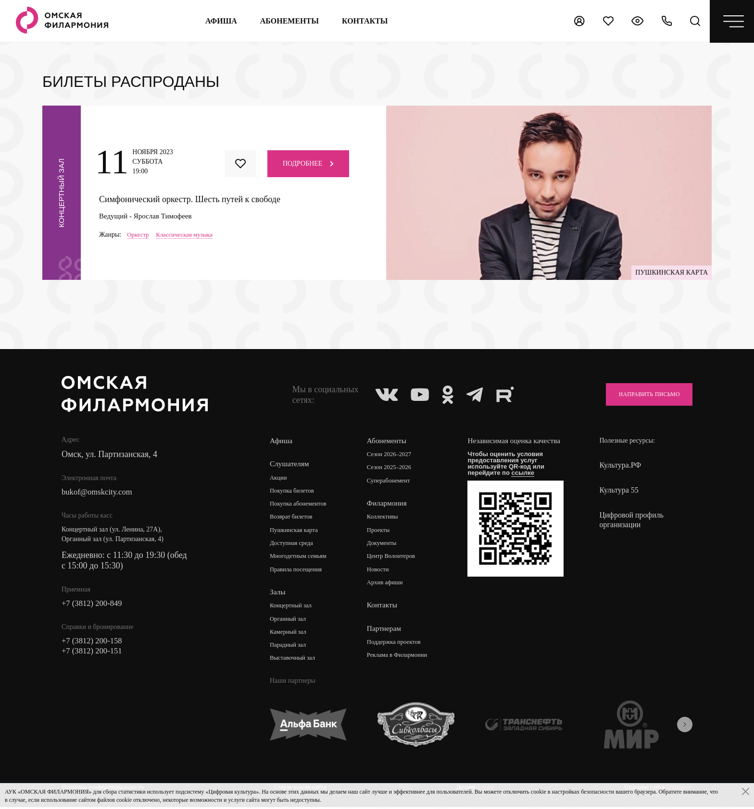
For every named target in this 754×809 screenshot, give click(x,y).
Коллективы (386, 518)
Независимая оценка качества (505, 446)
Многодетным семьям (301, 558)
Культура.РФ (620, 465)
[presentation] (684, 728)
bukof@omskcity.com (100, 492)
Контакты (385, 608)
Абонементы (287, 21)
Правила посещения (298, 572)
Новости (381, 572)
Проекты (381, 531)
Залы (278, 595)
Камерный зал (290, 635)
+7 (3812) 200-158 (94, 643)
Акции (279, 478)
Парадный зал (290, 648)
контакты (363, 21)
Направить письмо (642, 394)
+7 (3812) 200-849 (94, 605)
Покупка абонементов (301, 504)
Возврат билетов (293, 518)
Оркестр (139, 234)
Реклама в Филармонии (402, 658)
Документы (385, 545)
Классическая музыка (189, 234)
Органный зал (290, 622)
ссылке (527, 482)
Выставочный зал (295, 662)
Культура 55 (618, 490)
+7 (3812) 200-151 (94, 654)
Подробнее (308, 163)
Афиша (219, 21)
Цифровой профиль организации (631, 520)
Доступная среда (294, 545)
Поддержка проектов (398, 645)
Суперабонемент (392, 481)
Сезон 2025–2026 (393, 468)
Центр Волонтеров (395, 558)
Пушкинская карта (296, 531)
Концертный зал (293, 608)
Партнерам (386, 631)
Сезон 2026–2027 (393, 455)
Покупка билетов (294, 491)
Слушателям (290, 464)
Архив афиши (389, 585)
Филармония (390, 504)
